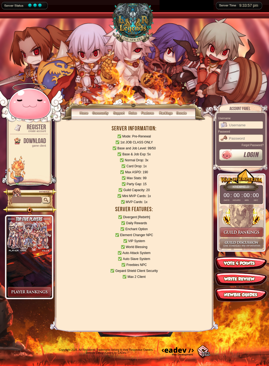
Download (28, 142)
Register (28, 128)
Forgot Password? (253, 145)
